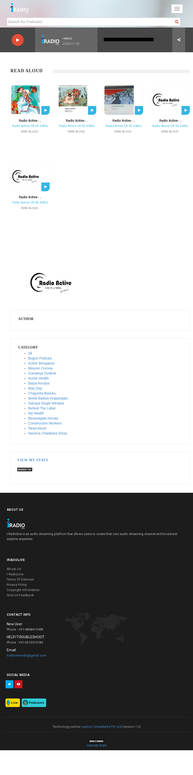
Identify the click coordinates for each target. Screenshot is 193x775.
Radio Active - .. (30, 120)
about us (14, 569)
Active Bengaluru (41, 363)
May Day (35, 388)
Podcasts (36, 702)
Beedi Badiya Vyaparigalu (48, 398)
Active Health (38, 378)
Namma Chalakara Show (47, 433)
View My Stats (32, 460)
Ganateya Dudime (42, 373)
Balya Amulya (38, 383)
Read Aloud (37, 428)
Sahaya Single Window (46, 403)
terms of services (20, 579)
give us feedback (20, 595)
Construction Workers (45, 423)
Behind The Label (42, 408)
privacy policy (17, 584)
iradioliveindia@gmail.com (26, 655)
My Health (36, 413)
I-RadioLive (15, 574)
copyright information (23, 590)
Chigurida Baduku (42, 393)
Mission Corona (40, 368)
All (30, 353)
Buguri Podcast (40, 358)
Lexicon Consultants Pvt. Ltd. (101, 726)
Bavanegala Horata (43, 418)
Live (14, 702)
